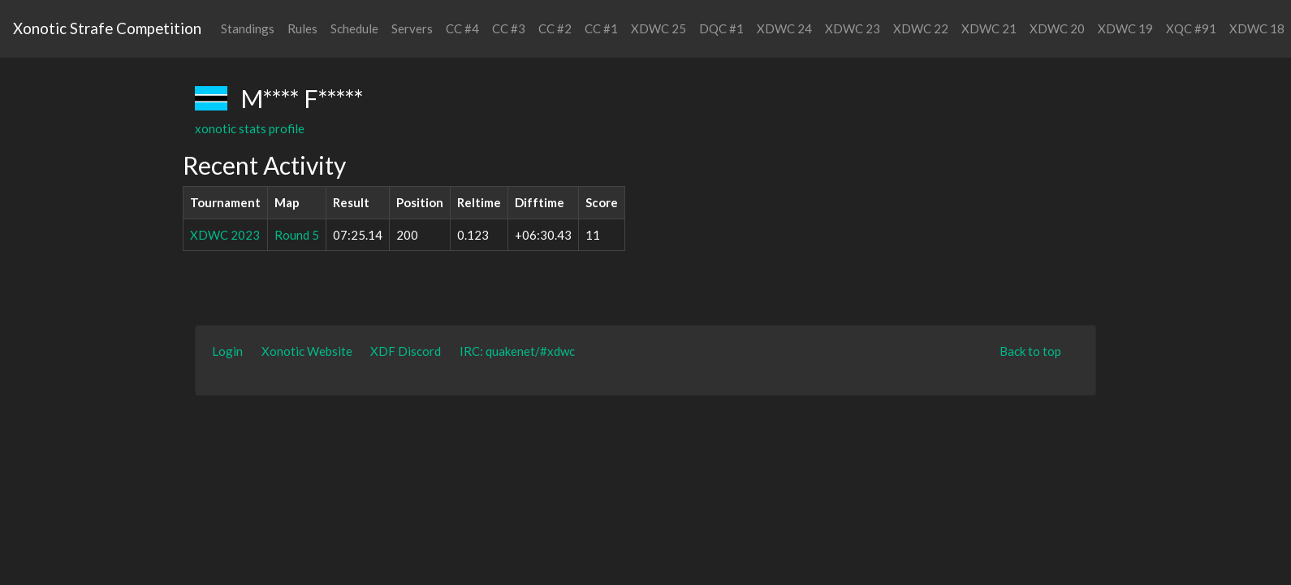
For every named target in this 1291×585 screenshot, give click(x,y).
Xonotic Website (306, 351)
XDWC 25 (658, 28)
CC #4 (462, 28)
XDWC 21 (989, 28)
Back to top (1030, 351)
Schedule (354, 28)
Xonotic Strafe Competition (107, 28)
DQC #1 (721, 28)
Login (227, 351)
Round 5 (296, 235)
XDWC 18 (1257, 28)
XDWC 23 (852, 28)
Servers (412, 28)
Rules (302, 28)
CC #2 (555, 28)
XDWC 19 (1125, 28)
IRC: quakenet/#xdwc (517, 351)
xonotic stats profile (249, 128)
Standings (247, 28)
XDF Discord (405, 351)
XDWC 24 (784, 28)
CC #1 (601, 28)
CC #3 (508, 28)
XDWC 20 (1057, 28)
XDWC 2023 (225, 235)
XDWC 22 (920, 28)
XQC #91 (1191, 28)
